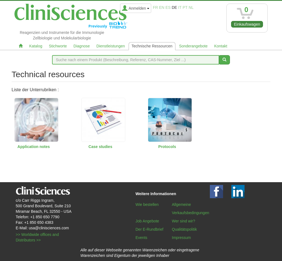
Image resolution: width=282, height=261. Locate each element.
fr (155, 7)
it (179, 7)
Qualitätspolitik (184, 229)
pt (185, 7)
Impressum (181, 237)
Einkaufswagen (247, 24)
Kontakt (220, 46)
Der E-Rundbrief (149, 229)
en (161, 7)
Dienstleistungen (110, 46)
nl (191, 7)
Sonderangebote (193, 46)
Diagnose (82, 46)
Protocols (167, 146)
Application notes (33, 146)
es (168, 7)
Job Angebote (147, 221)
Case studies (100, 146)
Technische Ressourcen (152, 46)
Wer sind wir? (183, 221)
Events (141, 237)
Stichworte (58, 46)
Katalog (35, 46)
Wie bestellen (147, 204)
